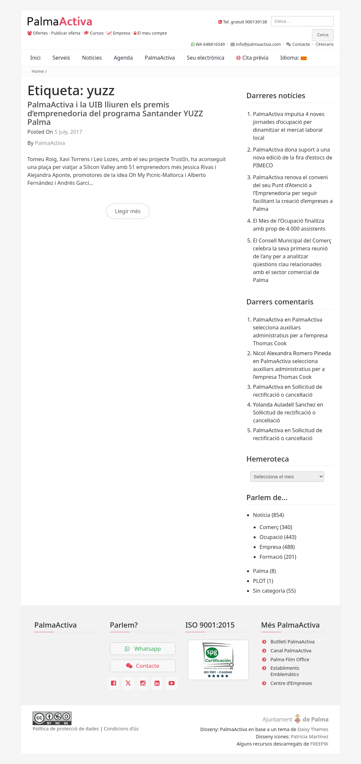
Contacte (301, 44)
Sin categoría (269, 590)
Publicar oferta (65, 33)
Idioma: (293, 57)
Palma (260, 571)
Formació (271, 556)
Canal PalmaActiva (290, 650)
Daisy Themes (312, 729)
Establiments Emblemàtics (284, 671)
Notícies (92, 57)
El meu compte (152, 33)
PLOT (259, 580)
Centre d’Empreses (291, 683)
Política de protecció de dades (66, 728)
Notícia (261, 515)
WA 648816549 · (211, 44)
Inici (35, 57)
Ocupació (271, 537)
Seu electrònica (205, 57)
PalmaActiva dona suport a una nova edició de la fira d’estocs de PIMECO (292, 157)
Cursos (96, 33)
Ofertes (40, 33)
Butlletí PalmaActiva (292, 641)
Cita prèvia (252, 57)
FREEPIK (319, 744)
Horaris (326, 44)
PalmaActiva (160, 57)
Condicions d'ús (121, 728)
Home (38, 71)
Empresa (121, 33)
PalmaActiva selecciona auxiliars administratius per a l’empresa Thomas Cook (289, 369)
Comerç (269, 527)
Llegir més (128, 211)
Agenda (123, 57)
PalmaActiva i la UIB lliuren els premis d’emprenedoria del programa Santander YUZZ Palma (115, 113)
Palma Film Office (289, 659)
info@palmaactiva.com (258, 44)
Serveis (61, 57)
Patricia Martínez (309, 736)
